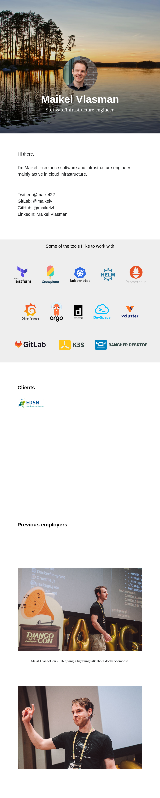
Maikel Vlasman (52, 214)
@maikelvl (44, 207)
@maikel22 (44, 194)
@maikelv (42, 201)
